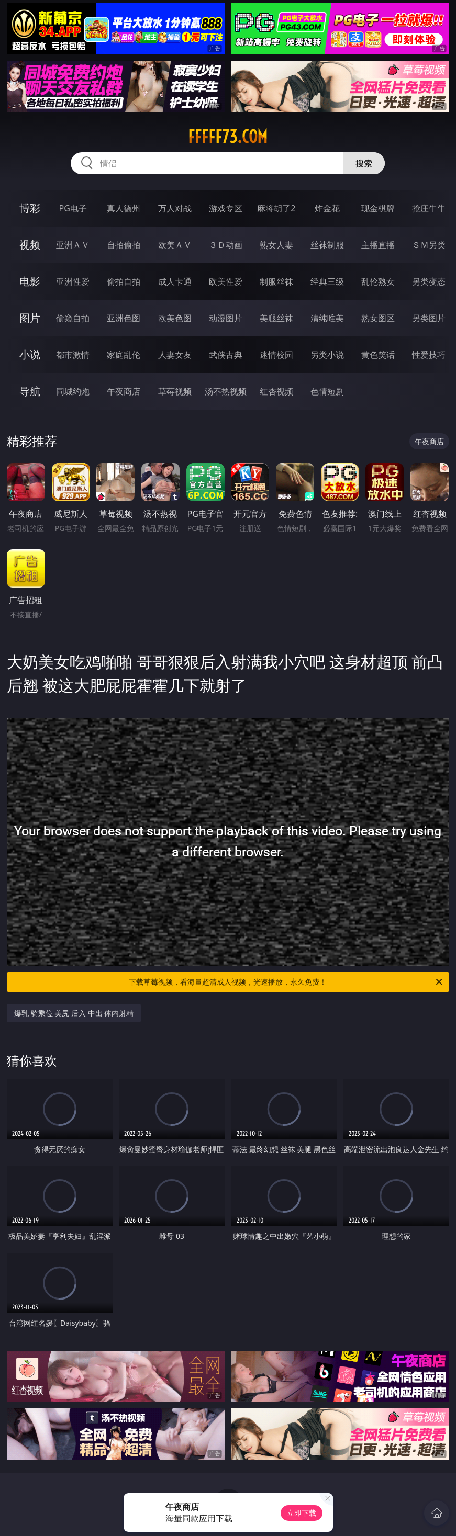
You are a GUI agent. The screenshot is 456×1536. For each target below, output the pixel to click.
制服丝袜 (276, 281)
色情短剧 (327, 391)
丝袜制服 (327, 245)
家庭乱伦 (123, 354)
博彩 (29, 208)
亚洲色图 (123, 318)
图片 (29, 318)
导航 (29, 391)
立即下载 (301, 1513)
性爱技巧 (429, 354)
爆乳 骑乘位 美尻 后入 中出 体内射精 (74, 1013)
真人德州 (123, 208)
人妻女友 (175, 354)
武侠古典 (225, 354)
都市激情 (73, 354)
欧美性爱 (225, 281)
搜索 (363, 163)
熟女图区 (378, 318)
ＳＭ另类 (429, 245)
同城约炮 (73, 391)
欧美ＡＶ (175, 245)
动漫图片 (225, 318)
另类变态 (429, 281)
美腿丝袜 (276, 318)
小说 (29, 354)
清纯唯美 (327, 318)
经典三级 (327, 281)
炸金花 (327, 208)
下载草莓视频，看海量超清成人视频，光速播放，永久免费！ (286, 982)
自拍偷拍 (123, 245)
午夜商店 (123, 391)
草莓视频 (175, 391)
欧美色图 (175, 318)
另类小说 (327, 354)
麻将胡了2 (276, 208)
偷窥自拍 (73, 318)
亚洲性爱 (73, 281)
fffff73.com (228, 136)
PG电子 (73, 208)
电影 (29, 281)
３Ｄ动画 (225, 245)
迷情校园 (276, 354)
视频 (29, 245)
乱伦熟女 (378, 281)
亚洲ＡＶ (73, 245)
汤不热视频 (226, 391)
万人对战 (175, 208)
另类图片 (429, 318)
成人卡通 (175, 281)
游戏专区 (225, 208)
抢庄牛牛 (429, 208)
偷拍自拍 (123, 281)
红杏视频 (276, 391)
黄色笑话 (378, 354)
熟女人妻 (276, 245)
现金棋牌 (378, 208)
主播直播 (378, 245)
